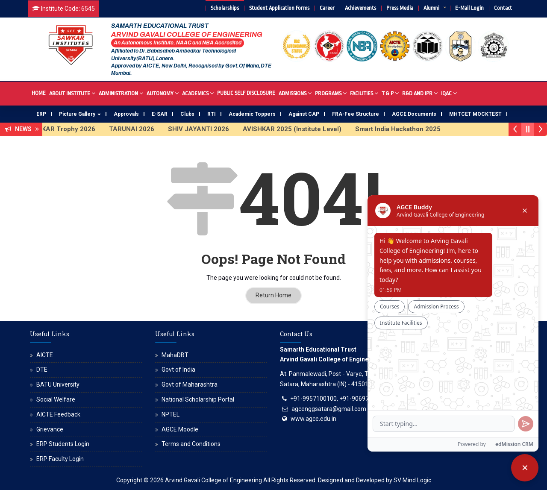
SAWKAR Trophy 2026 (66, 129)
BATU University (57, 384)
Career (327, 8)
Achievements (360, 8)
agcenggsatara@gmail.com (328, 408)
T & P (390, 93)
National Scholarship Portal (198, 399)
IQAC (449, 93)
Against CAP (303, 114)
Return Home (273, 295)
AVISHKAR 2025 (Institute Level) (298, 129)
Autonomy (163, 93)
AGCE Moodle (180, 429)
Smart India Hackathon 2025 (403, 129)
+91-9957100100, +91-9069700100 (338, 398)
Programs (331, 93)
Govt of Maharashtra (190, 384)
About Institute (72, 93)
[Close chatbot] (524, 467)
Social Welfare (55, 399)
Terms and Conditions (191, 443)
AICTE (44, 355)
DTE (41, 369)
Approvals (126, 114)
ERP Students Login (62, 443)
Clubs (187, 114)
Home (39, 93)
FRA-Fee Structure (355, 114)
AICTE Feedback (58, 414)
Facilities (364, 93)
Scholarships (225, 8)
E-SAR (160, 114)
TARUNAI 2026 (137, 129)
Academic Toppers (252, 114)
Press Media (399, 8)
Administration (121, 93)
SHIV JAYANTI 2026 (204, 129)
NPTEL (170, 414)
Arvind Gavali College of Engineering (213, 480)
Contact (503, 8)
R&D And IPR (420, 93)
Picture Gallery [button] (80, 114)
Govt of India (178, 369)
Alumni (431, 8)
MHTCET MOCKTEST (475, 114)
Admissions (295, 93)
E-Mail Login (469, 8)
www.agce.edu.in (313, 418)
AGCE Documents (414, 114)
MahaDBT (175, 355)
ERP (41, 114)
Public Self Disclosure (246, 93)
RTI (211, 114)
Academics (198, 93)
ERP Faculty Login (60, 458)
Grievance (49, 429)
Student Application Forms (279, 8)
